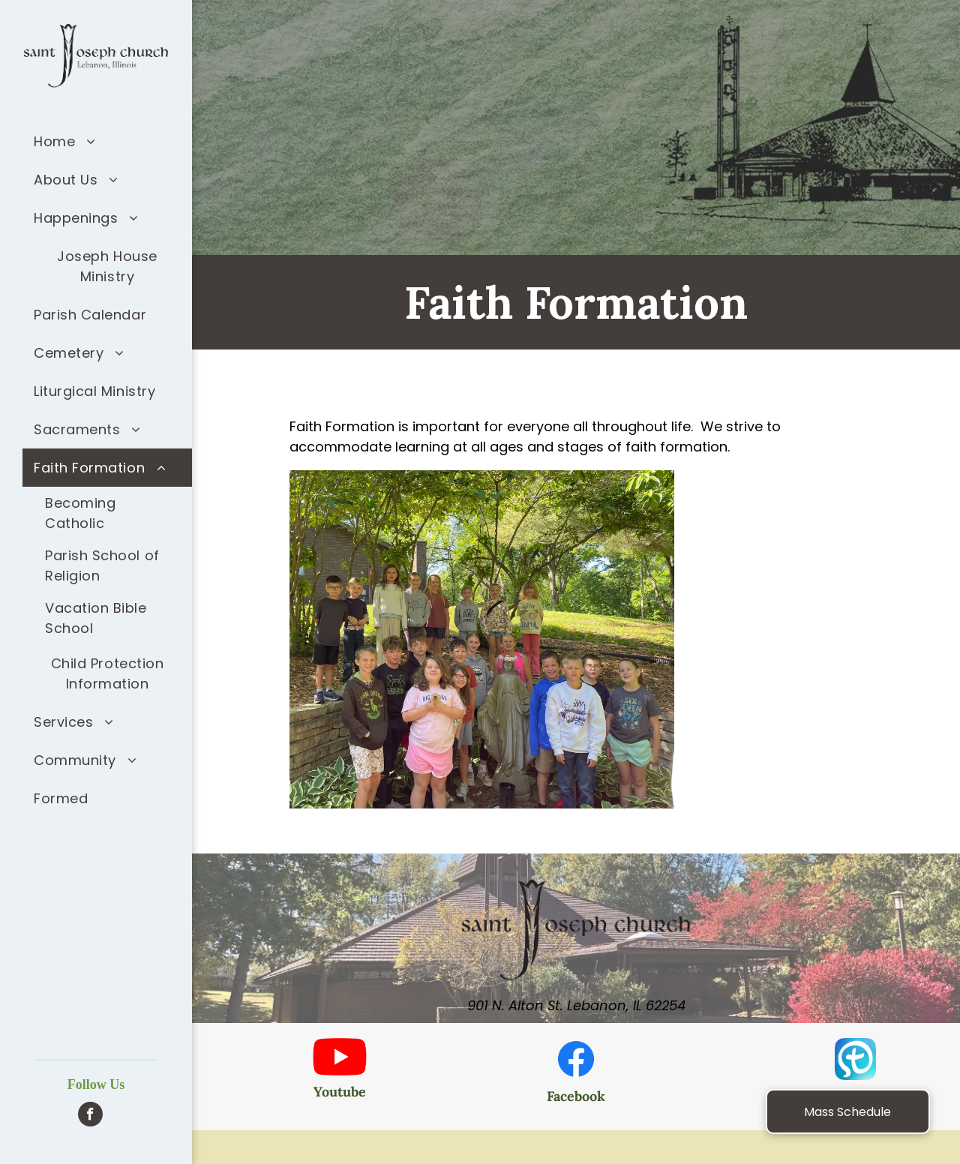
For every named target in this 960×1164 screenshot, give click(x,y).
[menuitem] (107, 141)
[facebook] (90, 1116)
